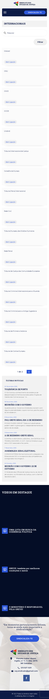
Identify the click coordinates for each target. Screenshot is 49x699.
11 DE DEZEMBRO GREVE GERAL (19, 435)
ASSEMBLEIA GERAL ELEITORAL (20, 451)
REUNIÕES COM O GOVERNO (18, 404)
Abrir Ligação (10, 62)
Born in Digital (28, 696)
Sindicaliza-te (35, 12)
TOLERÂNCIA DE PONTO (16, 389)
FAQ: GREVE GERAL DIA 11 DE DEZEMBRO (23, 420)
